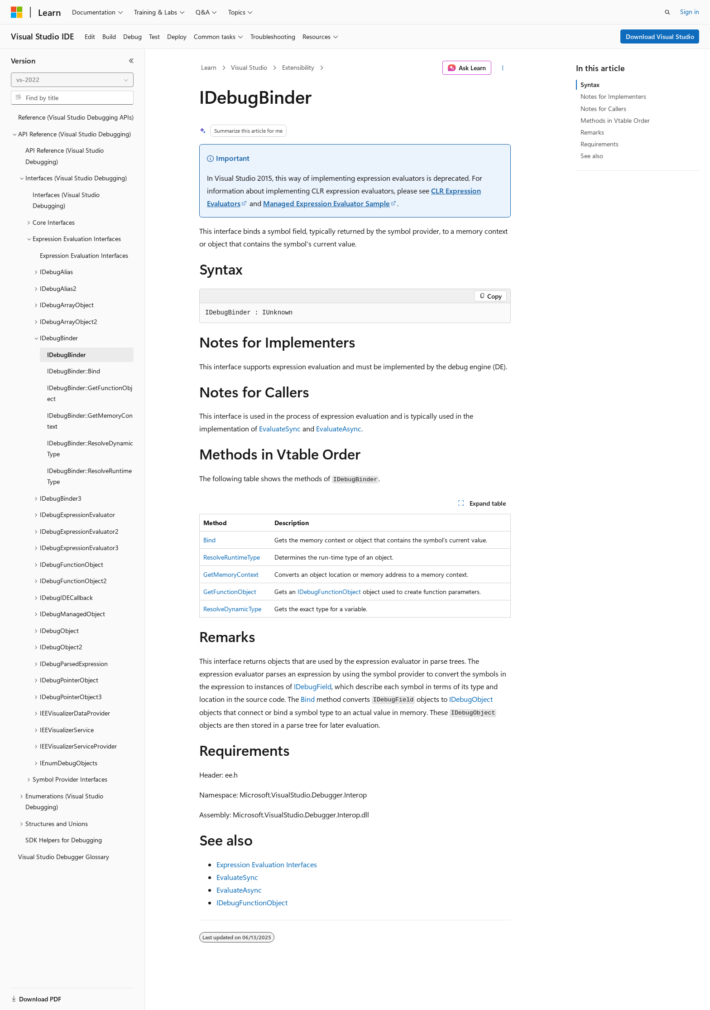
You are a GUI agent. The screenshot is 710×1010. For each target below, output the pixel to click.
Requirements (599, 144)
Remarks (592, 132)
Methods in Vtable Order (615, 120)
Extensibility (298, 67)
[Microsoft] (17, 12)
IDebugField (312, 686)
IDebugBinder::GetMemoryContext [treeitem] (90, 421)
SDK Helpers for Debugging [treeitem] (63, 840)
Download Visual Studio (660, 36)
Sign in (689, 11)
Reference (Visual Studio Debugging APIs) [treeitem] (76, 117)
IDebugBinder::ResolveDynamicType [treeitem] (90, 449)
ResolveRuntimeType (231, 557)
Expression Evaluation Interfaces (266, 864)
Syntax (590, 84)
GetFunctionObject (229, 591)
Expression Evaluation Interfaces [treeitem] (84, 255)
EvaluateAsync (338, 428)
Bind (209, 540)
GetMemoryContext (231, 574)
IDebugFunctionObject (329, 591)
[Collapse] (131, 61)
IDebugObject (471, 699)
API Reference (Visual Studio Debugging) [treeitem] (64, 156)
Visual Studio (249, 67)
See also (591, 155)
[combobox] (72, 79)
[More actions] (503, 68)
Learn (208, 67)
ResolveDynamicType (232, 608)
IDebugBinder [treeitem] (66, 354)
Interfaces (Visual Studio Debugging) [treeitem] (66, 200)
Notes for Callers (603, 108)
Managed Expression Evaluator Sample (326, 203)
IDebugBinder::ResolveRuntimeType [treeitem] (89, 476)
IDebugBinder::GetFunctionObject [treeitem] (89, 393)
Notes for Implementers (613, 96)
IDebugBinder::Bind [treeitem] (73, 371)
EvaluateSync (280, 428)
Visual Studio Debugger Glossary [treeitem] (63, 856)
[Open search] (667, 12)
